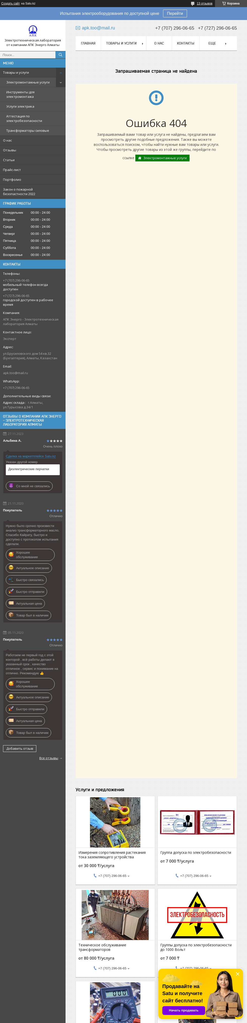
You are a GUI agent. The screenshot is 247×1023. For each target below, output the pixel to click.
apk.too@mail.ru (15, 373)
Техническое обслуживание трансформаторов (102, 947)
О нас (7, 140)
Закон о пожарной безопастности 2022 (19, 191)
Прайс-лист (12, 169)
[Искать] (60, 55)
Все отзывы (48, 758)
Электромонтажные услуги (28, 82)
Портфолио (12, 179)
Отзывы (9, 150)
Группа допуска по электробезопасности (195, 852)
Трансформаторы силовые (27, 130)
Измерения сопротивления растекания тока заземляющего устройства (112, 854)
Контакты (185, 43)
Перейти (175, 13)
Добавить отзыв (19, 748)
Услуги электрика (20, 106)
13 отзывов (204, 3)
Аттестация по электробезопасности (24, 118)
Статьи (9, 160)
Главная (88, 43)
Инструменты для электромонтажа (20, 94)
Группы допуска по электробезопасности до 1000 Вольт (196, 947)
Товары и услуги (16, 72)
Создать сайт (10, 3)
